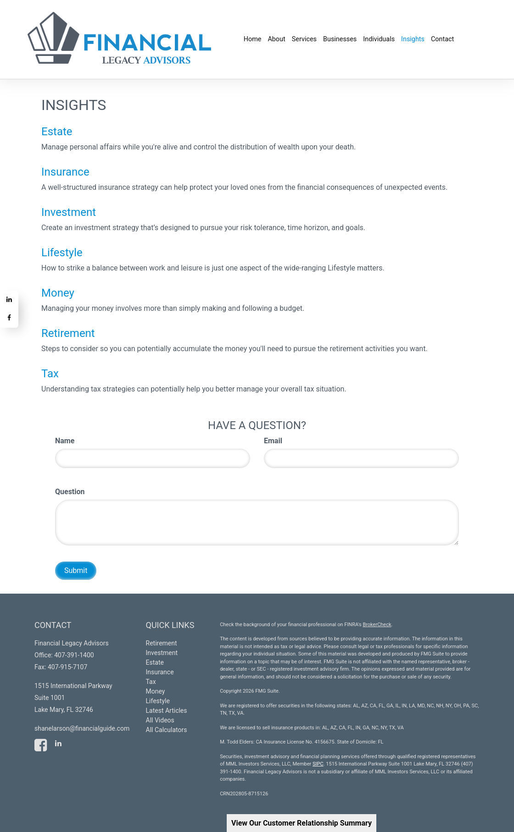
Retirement (68, 333)
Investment (68, 212)
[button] (276, 39)
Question (70, 491)
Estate (57, 131)
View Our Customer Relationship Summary (301, 823)
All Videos (160, 720)
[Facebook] (9, 318)
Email (273, 440)
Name (64, 440)
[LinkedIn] (9, 300)
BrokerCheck (377, 625)
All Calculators (166, 729)
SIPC (318, 764)
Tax (50, 373)
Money (57, 293)
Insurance (65, 171)
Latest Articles (166, 710)
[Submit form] (75, 571)
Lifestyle (62, 252)
